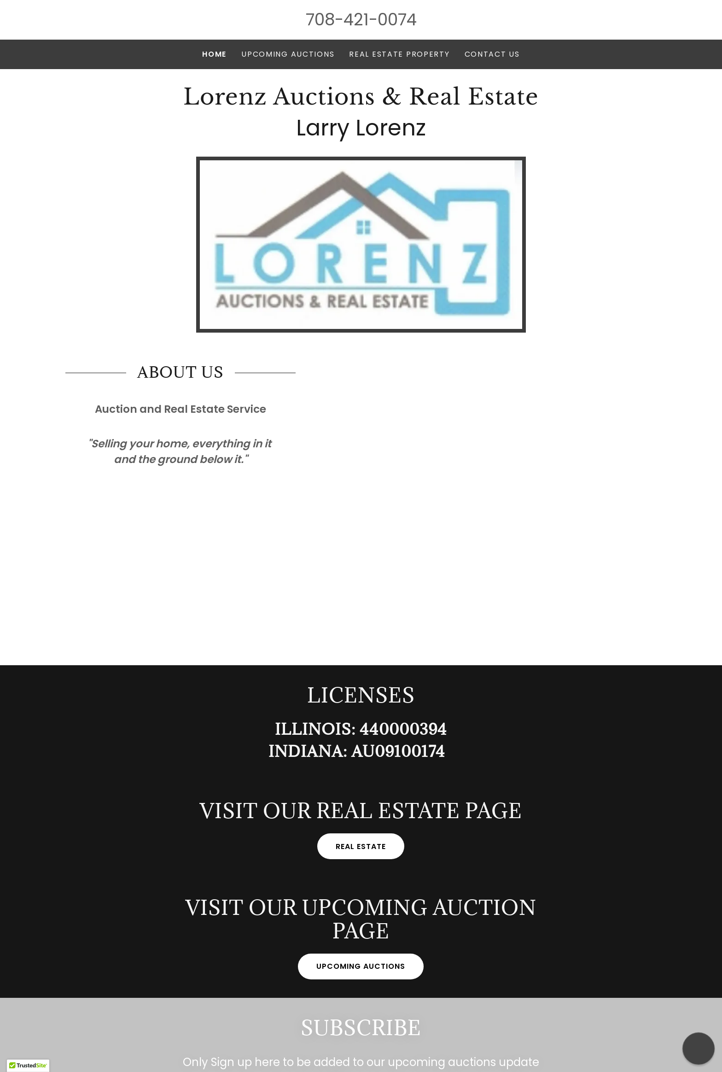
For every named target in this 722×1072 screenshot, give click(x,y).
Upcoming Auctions (360, 966)
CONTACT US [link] (492, 54)
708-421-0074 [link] (361, 19)
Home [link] (214, 54)
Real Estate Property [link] (399, 54)
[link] (360, 101)
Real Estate (361, 846)
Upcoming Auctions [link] (287, 54)
